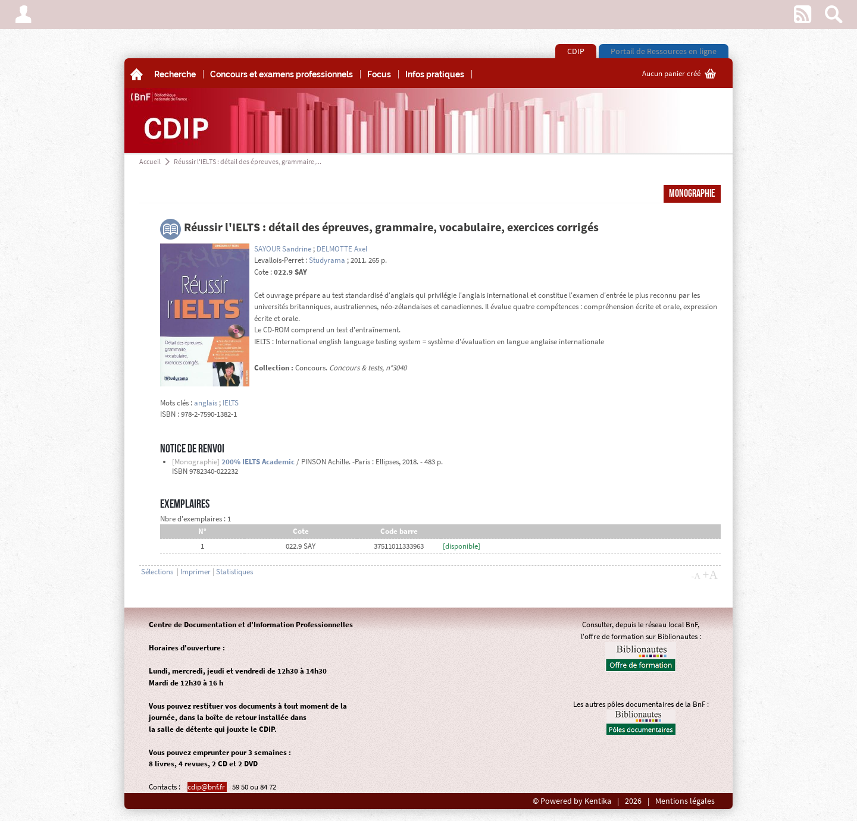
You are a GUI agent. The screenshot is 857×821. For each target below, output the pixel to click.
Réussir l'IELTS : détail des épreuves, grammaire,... (247, 161)
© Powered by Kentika (572, 801)
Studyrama (327, 260)
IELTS (231, 403)
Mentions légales (685, 801)
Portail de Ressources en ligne (664, 51)
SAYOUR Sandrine (282, 249)
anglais (205, 403)
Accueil (150, 161)
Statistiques (234, 572)
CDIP (575, 51)
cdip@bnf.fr (207, 787)
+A (710, 574)
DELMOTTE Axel (342, 249)
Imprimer (195, 572)
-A (695, 576)
